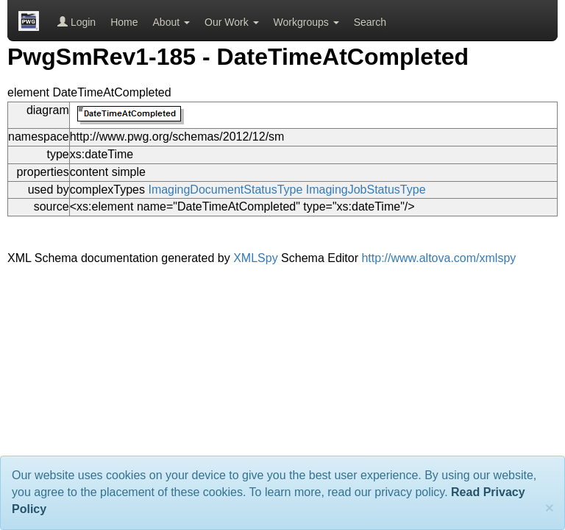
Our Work (232, 22)
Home (124, 22)
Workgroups (306, 22)
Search (370, 22)
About (171, 22)
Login (76, 22)
